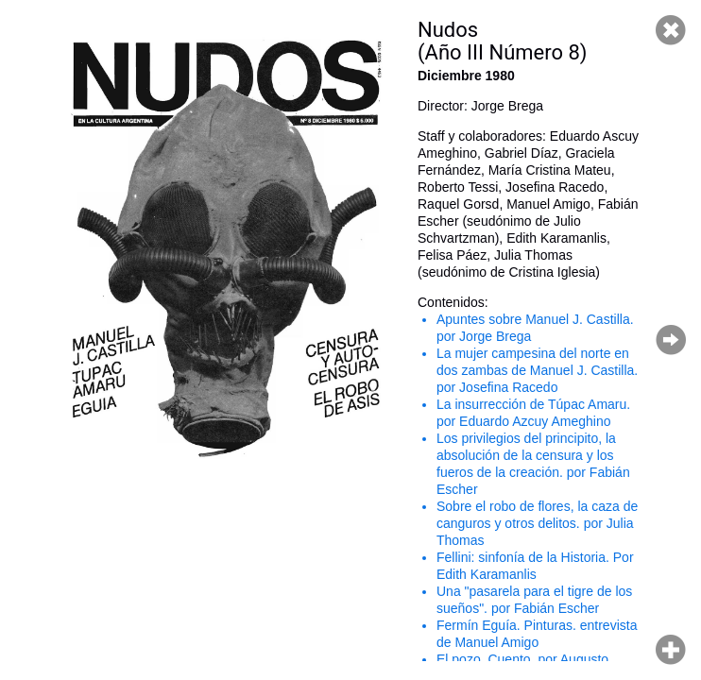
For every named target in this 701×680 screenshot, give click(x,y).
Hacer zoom (671, 650)
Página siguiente (671, 340)
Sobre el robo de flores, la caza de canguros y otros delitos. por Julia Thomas (537, 523)
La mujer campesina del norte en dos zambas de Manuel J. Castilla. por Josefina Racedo (537, 370)
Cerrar (671, 30)
